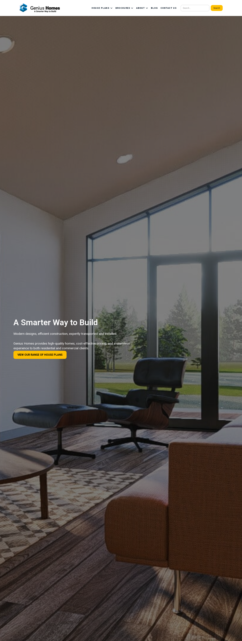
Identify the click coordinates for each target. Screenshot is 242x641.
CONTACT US (168, 8)
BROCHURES (122, 8)
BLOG (154, 8)
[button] (102, 8)
